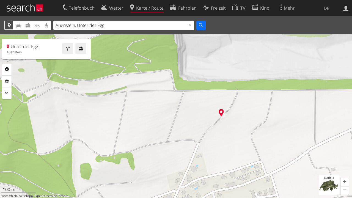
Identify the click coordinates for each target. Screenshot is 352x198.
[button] (344, 182)
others (63, 196)
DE (326, 8)
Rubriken (7, 69)
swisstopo (26, 196)
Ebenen (7, 81)
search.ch (10, 196)
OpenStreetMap (46, 196)
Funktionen (7, 93)
